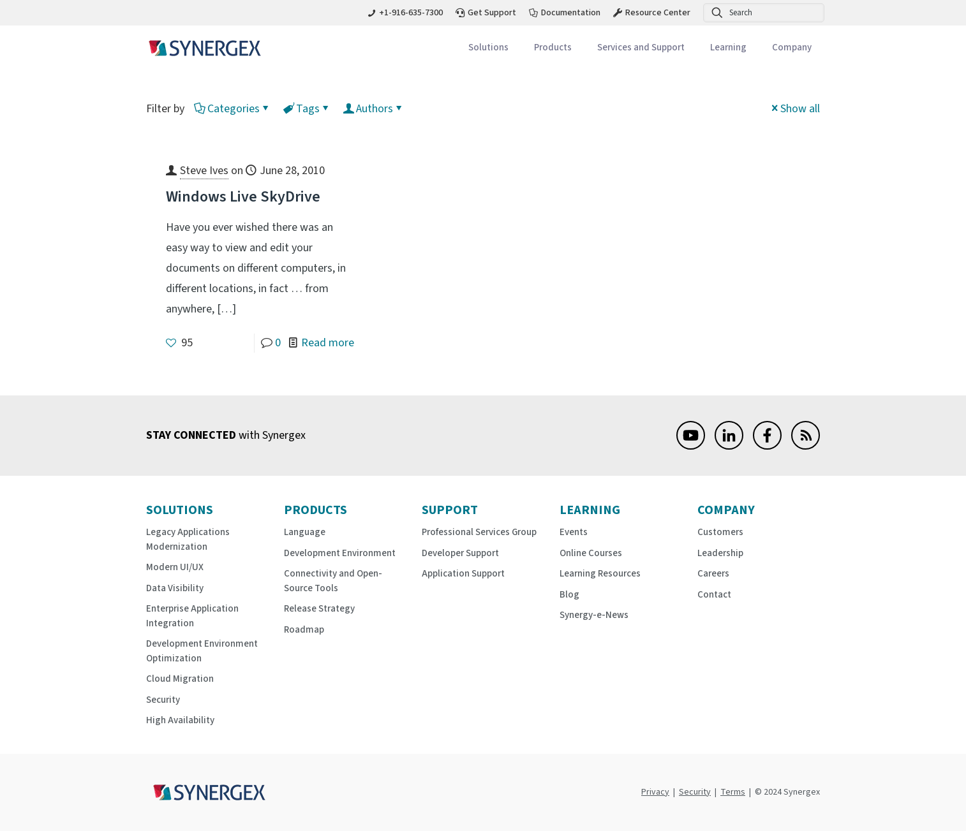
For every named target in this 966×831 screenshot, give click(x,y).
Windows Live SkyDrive (243, 197)
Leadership (720, 553)
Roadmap (304, 629)
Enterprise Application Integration (192, 616)
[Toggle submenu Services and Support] (640, 48)
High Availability (180, 720)
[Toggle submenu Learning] (728, 48)
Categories (232, 109)
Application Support (463, 573)
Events (574, 532)
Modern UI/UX (175, 567)
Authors (374, 109)
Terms (732, 792)
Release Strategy (319, 608)
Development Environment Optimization (202, 651)
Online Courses (591, 553)
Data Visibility (175, 588)
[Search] (763, 12)
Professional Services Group (479, 532)
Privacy (655, 792)
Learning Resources (600, 573)
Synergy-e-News (594, 615)
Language (304, 532)
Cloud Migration (180, 679)
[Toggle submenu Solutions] (488, 48)
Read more (327, 343)
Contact (714, 594)
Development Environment (340, 553)
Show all (794, 109)
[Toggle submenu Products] (552, 48)
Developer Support (460, 553)
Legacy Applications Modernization (188, 540)
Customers (720, 532)
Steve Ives (204, 171)
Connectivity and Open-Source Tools (333, 581)
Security (163, 700)
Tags (307, 109)
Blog (569, 594)
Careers (713, 573)
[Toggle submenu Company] (791, 48)
